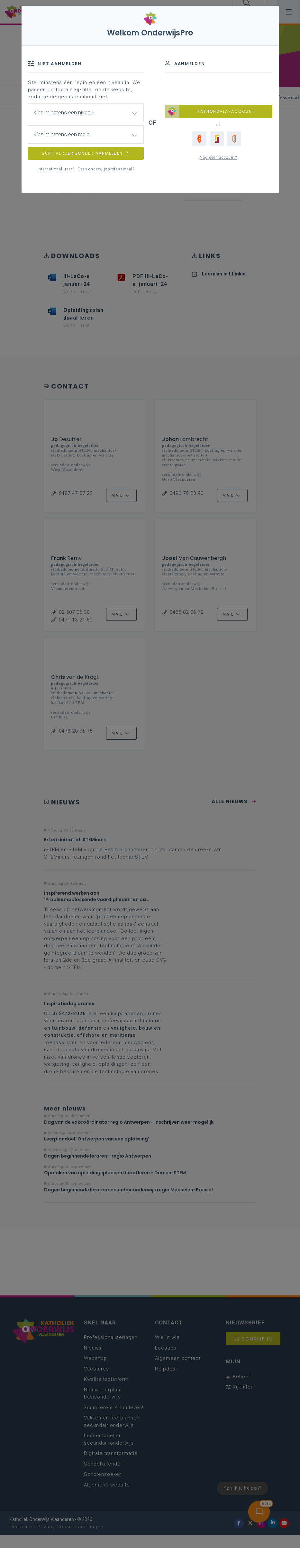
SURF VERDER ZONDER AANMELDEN (86, 153)
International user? (55, 169)
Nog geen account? (218, 157)
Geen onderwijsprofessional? (105, 169)
